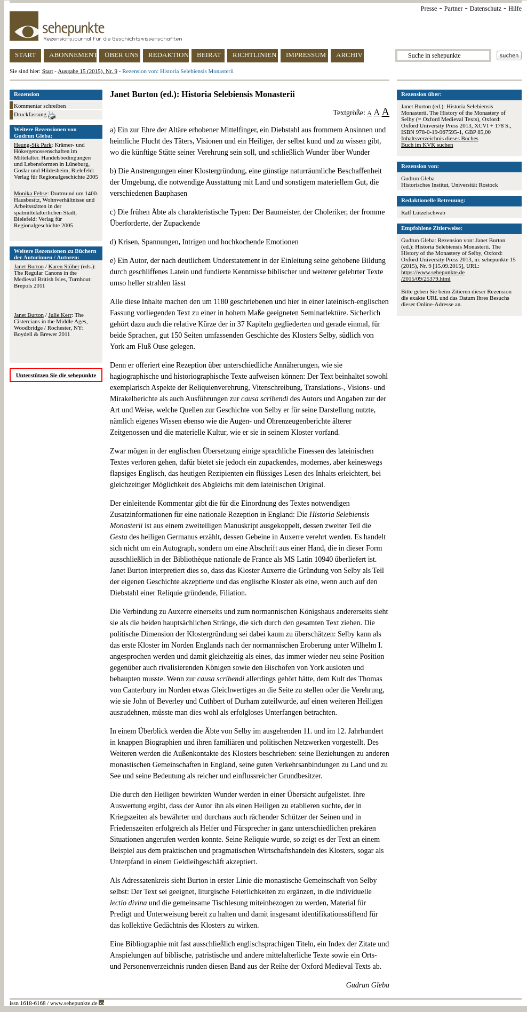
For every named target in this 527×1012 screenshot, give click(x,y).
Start (47, 71)
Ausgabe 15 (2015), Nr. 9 (87, 71)
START (25, 55)
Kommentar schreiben (40, 105)
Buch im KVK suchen (427, 144)
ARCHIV (349, 55)
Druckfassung (34, 115)
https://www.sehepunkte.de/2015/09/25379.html (433, 275)
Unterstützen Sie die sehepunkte (56, 375)
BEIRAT (209, 55)
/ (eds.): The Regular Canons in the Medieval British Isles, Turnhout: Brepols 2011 (54, 276)
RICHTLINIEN (254, 55)
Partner (453, 8)
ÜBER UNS (122, 55)
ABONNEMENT (73, 55)
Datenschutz (485, 8)
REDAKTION (168, 55)
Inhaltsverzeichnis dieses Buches (439, 138)
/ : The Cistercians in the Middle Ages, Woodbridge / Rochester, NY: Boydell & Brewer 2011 (50, 324)
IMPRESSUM (306, 55)
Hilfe (515, 8)
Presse (429, 8)
